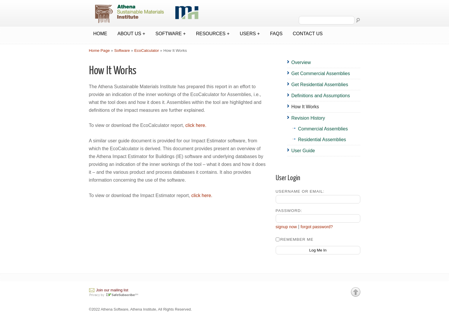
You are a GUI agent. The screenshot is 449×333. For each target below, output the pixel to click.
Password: (289, 210)
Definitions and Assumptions (320, 95)
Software (122, 50)
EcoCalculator (146, 50)
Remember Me (295, 239)
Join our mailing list (112, 290)
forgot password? (317, 226)
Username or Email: (300, 191)
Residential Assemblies (322, 139)
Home (100, 33)
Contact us (308, 33)
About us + (131, 33)
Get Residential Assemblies (319, 84)
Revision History (308, 118)
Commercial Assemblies (323, 128)
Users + (250, 33)
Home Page (99, 50)
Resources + (213, 33)
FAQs (276, 33)
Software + (171, 33)
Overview (301, 62)
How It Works (305, 106)
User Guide (303, 150)
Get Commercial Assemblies (320, 73)
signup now (286, 226)
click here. (195, 125)
